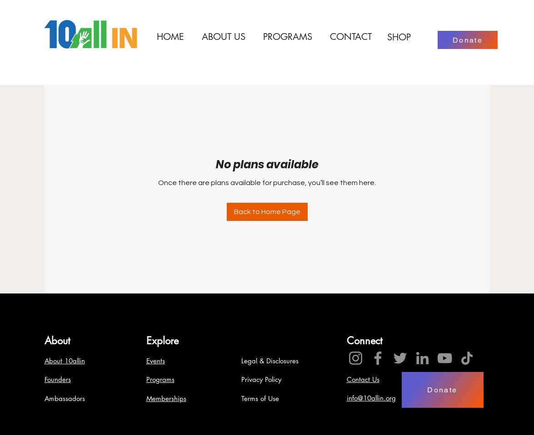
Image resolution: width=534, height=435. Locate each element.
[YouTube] (445, 358)
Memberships (166, 398)
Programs (160, 379)
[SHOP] (399, 37)
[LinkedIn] (422, 358)
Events (155, 361)
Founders (58, 379)
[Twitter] (400, 358)
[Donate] (468, 40)
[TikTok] (467, 358)
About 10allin (65, 361)
